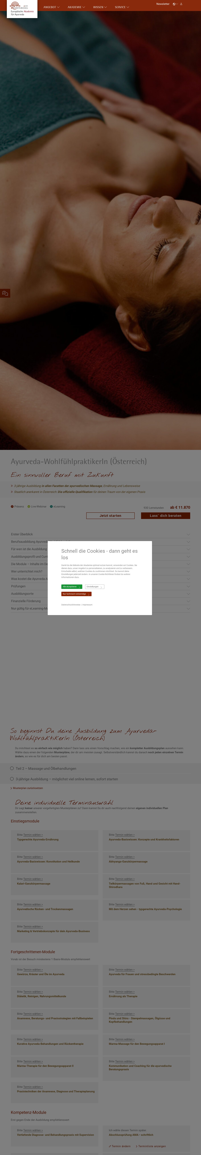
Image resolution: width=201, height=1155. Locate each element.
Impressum (88, 605)
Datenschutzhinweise (71, 605)
